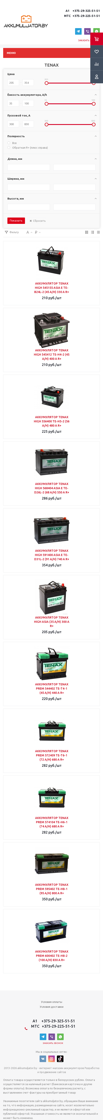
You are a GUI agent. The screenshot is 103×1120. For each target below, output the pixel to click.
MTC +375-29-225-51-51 (81, 15)
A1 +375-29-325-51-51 (82, 10)
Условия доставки (51, 1006)
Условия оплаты (51, 1001)
